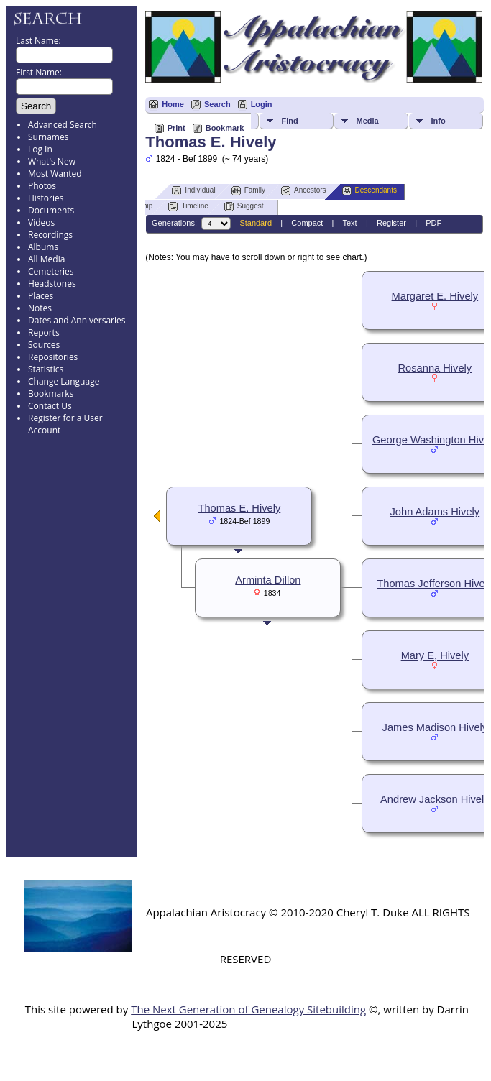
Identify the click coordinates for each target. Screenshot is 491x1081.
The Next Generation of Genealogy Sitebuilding (248, 1009)
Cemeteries (51, 271)
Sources (44, 345)
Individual (193, 190)
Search (217, 104)
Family (248, 190)
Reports (44, 332)
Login (261, 104)
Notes (40, 308)
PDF (433, 222)
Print (176, 128)
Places (40, 296)
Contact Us (50, 406)
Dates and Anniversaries (76, 320)
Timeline (188, 206)
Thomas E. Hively (239, 508)
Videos (41, 222)
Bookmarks (50, 393)
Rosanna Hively (435, 368)
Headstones (52, 283)
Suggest (244, 206)
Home (173, 104)
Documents (51, 210)
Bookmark (225, 128)
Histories (45, 198)
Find (289, 120)
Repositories (53, 357)
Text (349, 222)
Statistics (45, 369)
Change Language (63, 381)
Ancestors (303, 190)
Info (438, 120)
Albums (43, 247)
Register (391, 222)
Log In (40, 149)
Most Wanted (55, 173)
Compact (307, 222)
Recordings (50, 235)
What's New (51, 161)
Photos (42, 186)
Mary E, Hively (435, 655)
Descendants (369, 190)
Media (367, 120)
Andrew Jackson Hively (435, 799)
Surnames (48, 137)
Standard (255, 222)
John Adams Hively (435, 512)
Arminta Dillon (267, 580)
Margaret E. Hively (435, 296)
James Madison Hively (435, 727)
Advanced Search (62, 125)
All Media (46, 259)
